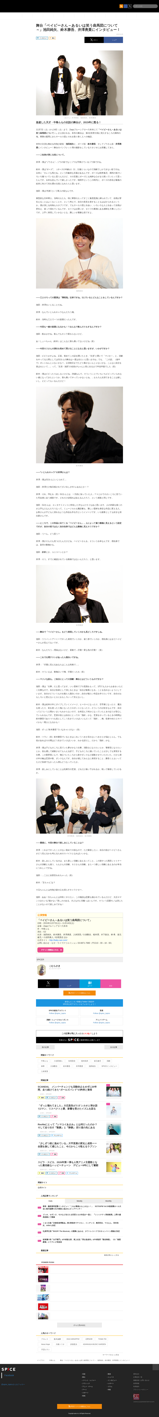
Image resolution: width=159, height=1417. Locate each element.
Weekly (79, 1201)
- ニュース (110, 1377)
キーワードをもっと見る (112, 1355)
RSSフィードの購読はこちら (81, 993)
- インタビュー (112, 1380)
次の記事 (116, 1047)
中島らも (43, 1061)
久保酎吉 (52, 1066)
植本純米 (83, 1061)
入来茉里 (43, 1071)
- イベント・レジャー (88, 1380)
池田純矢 (91, 1066)
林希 (42, 1066)
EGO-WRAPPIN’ (72, 1339)
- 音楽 (83, 1374)
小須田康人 (57, 1061)
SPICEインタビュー (108, 1066)
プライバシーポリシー (140, 1389)
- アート (84, 1389)
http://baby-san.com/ (58, 940)
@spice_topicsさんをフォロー (13, 1384)
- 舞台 (83, 1377)
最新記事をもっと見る (112, 1255)
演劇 (107, 1061)
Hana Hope (44, 1344)
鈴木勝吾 (65, 1066)
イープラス (40, 1360)
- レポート (110, 1383)
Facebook (9, 1375)
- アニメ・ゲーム (87, 1386)
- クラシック (85, 1383)
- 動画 (109, 1374)
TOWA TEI (101, 1339)
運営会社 (136, 1374)
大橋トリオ (59, 1344)
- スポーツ (84, 1393)
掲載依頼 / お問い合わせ (141, 1380)
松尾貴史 (70, 1061)
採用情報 (136, 1383)
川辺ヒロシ (44, 1349)
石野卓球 (87, 1339)
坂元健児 (96, 1061)
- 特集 (109, 1389)
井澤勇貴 (78, 1066)
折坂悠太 (72, 1344)
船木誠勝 (56, 1339)
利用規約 (136, 1386)
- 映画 (83, 1396)
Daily (50, 1201)
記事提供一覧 (137, 1377)
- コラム (109, 1386)
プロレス (43, 1339)
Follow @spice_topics (57, 1013)
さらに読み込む (86, 1325)
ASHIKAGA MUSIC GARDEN (93, 1344)
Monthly (108, 1201)
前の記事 (43, 1047)
